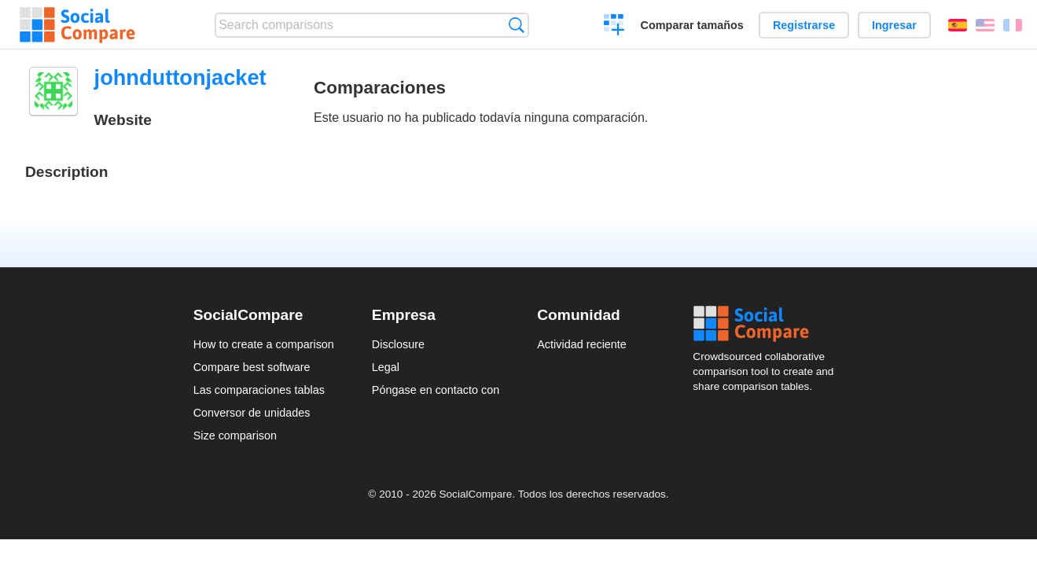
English (985, 25)
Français (1012, 25)
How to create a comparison (263, 344)
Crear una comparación (614, 26)
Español (957, 25)
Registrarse (804, 25)
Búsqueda (516, 24)
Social (768, 324)
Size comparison (235, 435)
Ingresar (894, 25)
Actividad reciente (582, 344)
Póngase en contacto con (435, 390)
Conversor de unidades (252, 412)
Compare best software (252, 367)
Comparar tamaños (692, 25)
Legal (385, 367)
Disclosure (398, 344)
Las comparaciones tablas (259, 390)
